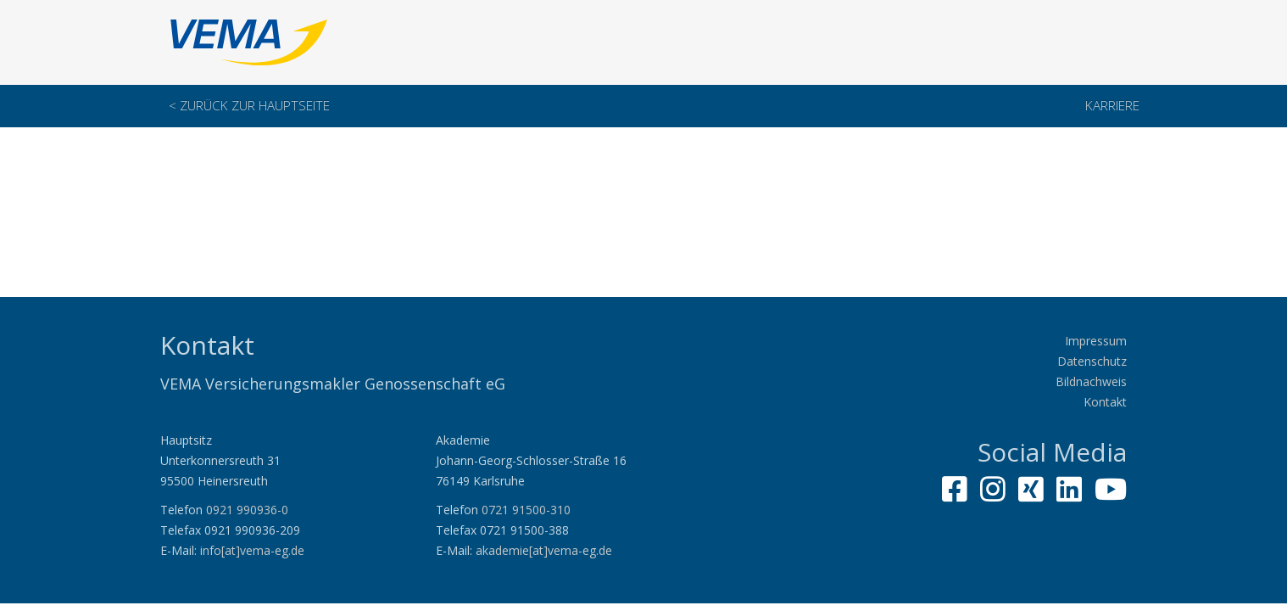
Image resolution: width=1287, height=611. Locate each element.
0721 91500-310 (526, 510)
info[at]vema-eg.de (252, 550)
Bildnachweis (1091, 381)
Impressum (1096, 341)
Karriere (1112, 106)
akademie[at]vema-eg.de (544, 550)
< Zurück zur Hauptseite (249, 106)
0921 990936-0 (247, 510)
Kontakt (1105, 402)
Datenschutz (1092, 361)
